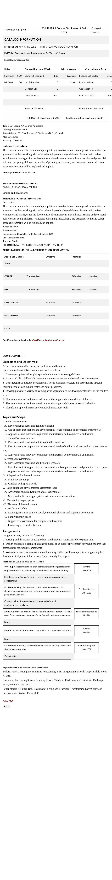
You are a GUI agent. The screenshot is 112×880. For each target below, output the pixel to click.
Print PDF (8, 701)
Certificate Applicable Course (48, 340)
